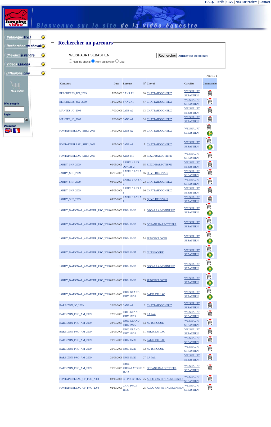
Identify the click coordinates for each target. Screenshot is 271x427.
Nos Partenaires (246, 2)
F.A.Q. (209, 2)
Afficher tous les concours (192, 55)
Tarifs (220, 2)
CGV (229, 2)
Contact (264, 2)
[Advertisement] (250, 119)
